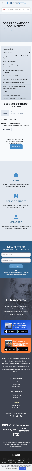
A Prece (5, 91)
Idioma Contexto (5, 112)
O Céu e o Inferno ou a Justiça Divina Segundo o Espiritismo (14, 87)
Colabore (16, 402)
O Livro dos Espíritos (9, 49)
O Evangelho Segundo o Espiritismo (13, 83)
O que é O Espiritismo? (9, 61)
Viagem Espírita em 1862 (10, 76)
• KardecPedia (16, 382)
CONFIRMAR (16, 266)
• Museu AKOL (16, 397)
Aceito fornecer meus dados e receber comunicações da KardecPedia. (16, 273)
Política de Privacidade (11, 468)
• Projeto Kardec (16, 395)
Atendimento (16, 405)
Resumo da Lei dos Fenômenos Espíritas (15, 79)
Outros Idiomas (20, 112)
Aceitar (22, 468)
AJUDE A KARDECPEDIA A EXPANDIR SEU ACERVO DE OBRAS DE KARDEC (14, 141)
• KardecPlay (16, 384)
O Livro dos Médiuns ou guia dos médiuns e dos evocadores (16, 66)
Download (6, 129)
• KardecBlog (16, 386)
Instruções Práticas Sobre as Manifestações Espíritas (16, 57)
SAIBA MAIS (16, 146)
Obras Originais (12, 112)
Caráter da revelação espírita (11, 95)
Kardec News (16, 408)
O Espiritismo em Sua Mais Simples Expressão (13, 71)
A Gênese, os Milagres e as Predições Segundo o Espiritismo (14, 99)
